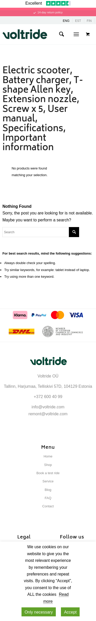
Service (48, 481)
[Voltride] (41, 34)
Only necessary (39, 612)
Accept (70, 612)
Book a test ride (47, 473)
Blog (48, 490)
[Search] (61, 34)
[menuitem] (61, 34)
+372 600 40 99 (48, 396)
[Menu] (76, 34)
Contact (48, 506)
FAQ (48, 498)
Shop (48, 465)
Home (48, 456)
